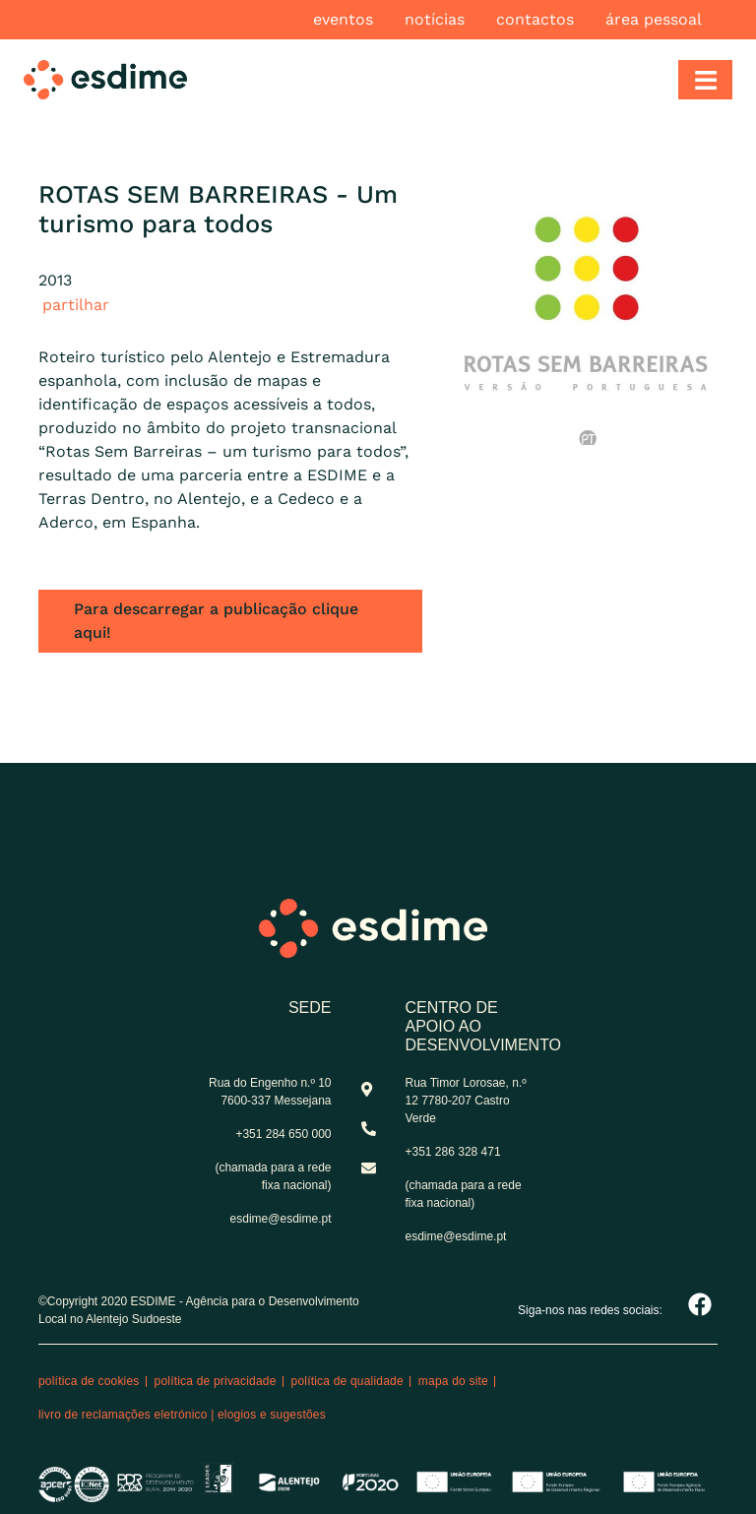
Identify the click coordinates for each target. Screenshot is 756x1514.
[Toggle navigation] (705, 79)
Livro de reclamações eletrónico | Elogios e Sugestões (182, 1414)
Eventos (343, 19)
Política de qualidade (347, 1381)
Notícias (435, 19)
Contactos (535, 19)
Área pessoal (653, 19)
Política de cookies (89, 1381)
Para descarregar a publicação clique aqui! (216, 620)
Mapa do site (453, 1381)
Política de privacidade (216, 1381)
